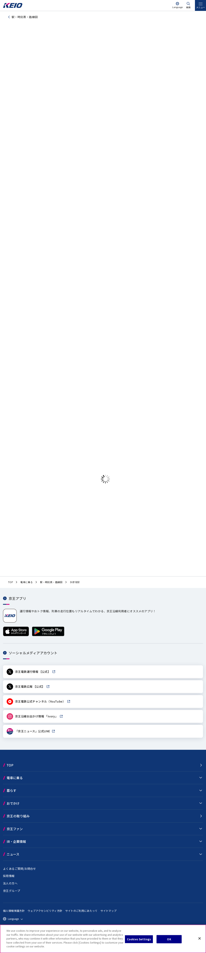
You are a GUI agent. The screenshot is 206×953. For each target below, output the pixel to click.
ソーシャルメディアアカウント (33, 655)
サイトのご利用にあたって (81, 914)
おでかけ (13, 806)
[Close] (199, 938)
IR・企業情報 (16, 844)
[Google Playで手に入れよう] (48, 638)
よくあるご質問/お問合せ (19, 872)
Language (177, 7)
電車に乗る (15, 781)
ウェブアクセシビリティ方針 (45, 914)
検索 (188, 7)
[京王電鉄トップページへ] (12, 6)
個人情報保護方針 (14, 914)
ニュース (13, 857)
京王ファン (15, 831)
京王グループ (11, 894)
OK (169, 939)
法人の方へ (10, 886)
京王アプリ (17, 601)
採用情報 (9, 879)
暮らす (11, 793)
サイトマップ (108, 914)
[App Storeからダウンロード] (16, 638)
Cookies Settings (139, 939)
